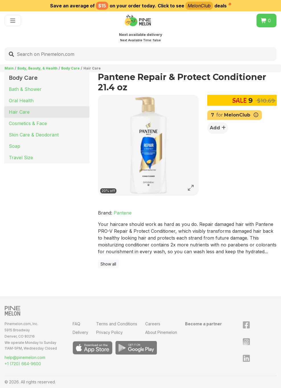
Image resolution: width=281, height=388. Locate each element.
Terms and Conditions (116, 323)
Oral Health (21, 100)
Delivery (80, 332)
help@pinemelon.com (25, 357)
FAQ (76, 323)
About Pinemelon (161, 332)
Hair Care (19, 112)
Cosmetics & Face (28, 123)
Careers (152, 323)
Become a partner (203, 323)
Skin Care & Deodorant (34, 135)
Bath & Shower (25, 89)
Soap (14, 146)
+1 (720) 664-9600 (23, 363)
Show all (108, 264)
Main (9, 68)
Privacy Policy (109, 332)
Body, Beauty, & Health (37, 68)
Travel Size (21, 157)
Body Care (70, 68)
